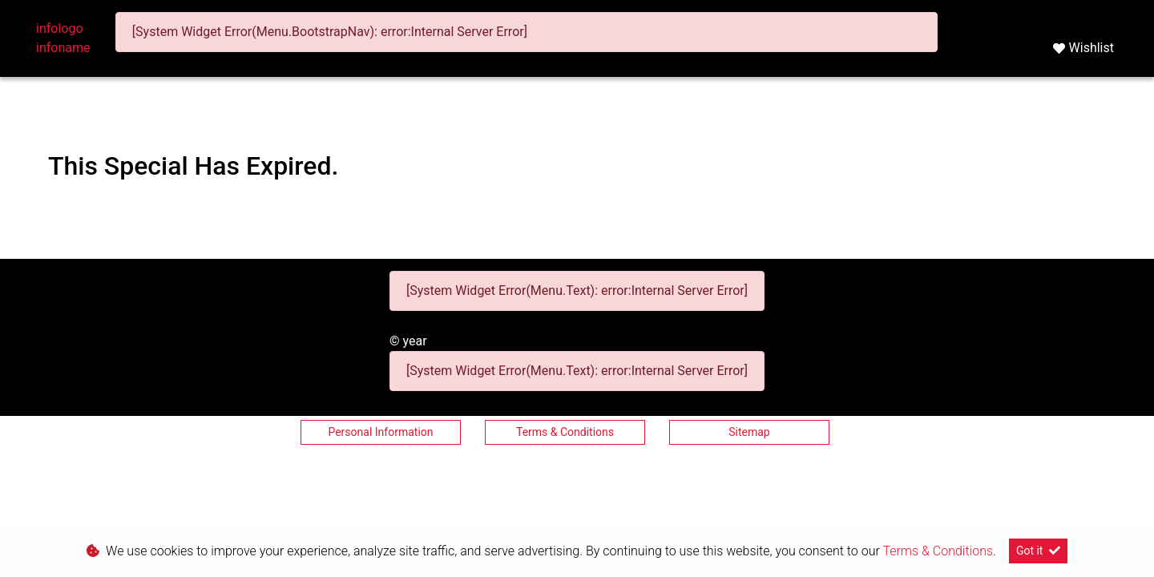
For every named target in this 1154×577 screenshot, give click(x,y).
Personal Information (380, 432)
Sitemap (748, 432)
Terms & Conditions (565, 432)
